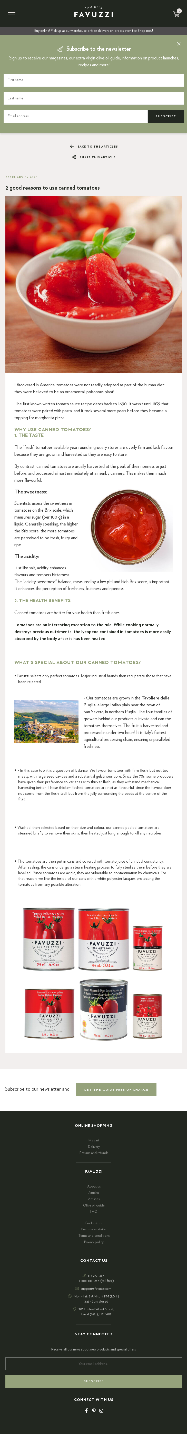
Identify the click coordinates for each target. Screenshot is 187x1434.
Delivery (94, 1147)
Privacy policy (94, 1242)
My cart (93, 1140)
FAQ (93, 1211)
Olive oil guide (94, 1205)
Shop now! (145, 31)
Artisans (94, 1199)
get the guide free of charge (116, 1089)
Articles (93, 1192)
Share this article (93, 157)
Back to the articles (94, 146)
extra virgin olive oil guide (98, 58)
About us (94, 1186)
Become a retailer (93, 1229)
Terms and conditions (94, 1235)
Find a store (93, 1223)
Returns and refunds (94, 1153)
